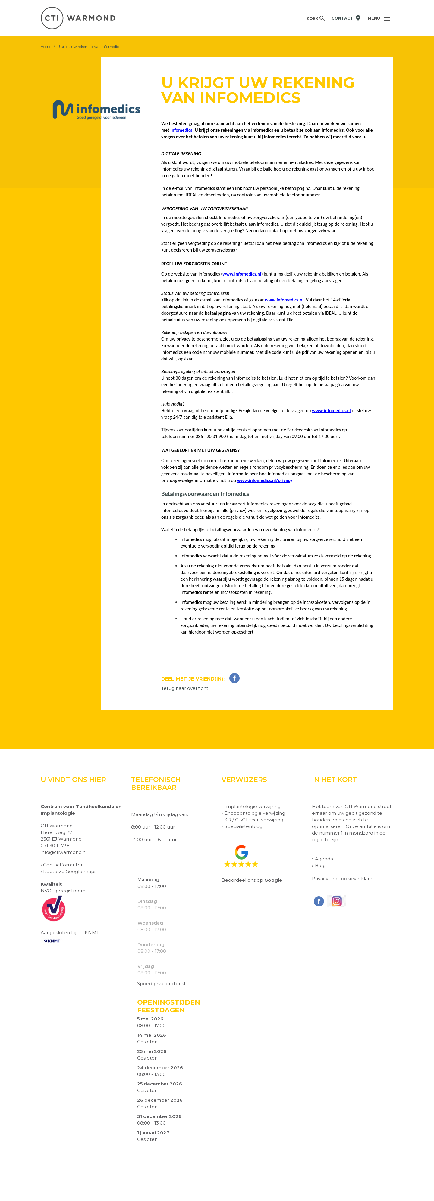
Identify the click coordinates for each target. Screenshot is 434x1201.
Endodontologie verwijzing (255, 813)
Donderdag (151, 944)
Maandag (148, 879)
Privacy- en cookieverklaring (344, 878)
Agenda (324, 859)
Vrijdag (145, 966)
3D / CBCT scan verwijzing (254, 820)
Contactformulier (63, 865)
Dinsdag (147, 901)
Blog (320, 865)
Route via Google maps (69, 871)
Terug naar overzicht (184, 688)
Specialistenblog (244, 826)
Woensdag (150, 923)
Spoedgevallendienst (161, 983)
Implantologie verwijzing (253, 806)
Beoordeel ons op (252, 880)
